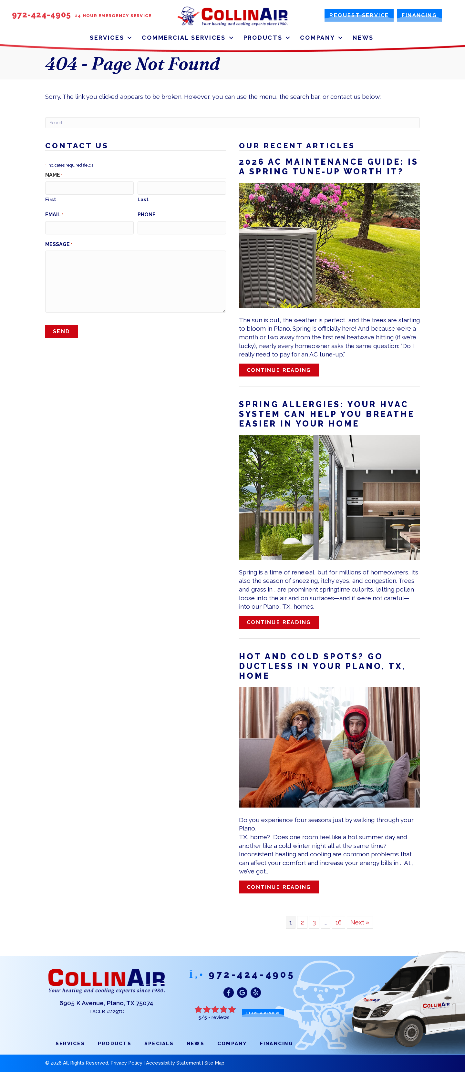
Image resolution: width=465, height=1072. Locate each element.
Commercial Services (183, 37)
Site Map (214, 1063)
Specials (159, 1043)
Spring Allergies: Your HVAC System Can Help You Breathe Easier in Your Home (327, 413)
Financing (276, 1043)
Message (58, 243)
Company (317, 37)
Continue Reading (283, 370)
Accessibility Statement (173, 1063)
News (363, 37)
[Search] (232, 122)
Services (107, 37)
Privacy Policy (126, 1063)
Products (263, 37)
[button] (129, 37)
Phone (147, 214)
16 (339, 922)
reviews (221, 1017)
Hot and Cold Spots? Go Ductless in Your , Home (322, 666)
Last (143, 199)
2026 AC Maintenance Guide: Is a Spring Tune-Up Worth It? (328, 166)
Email (54, 214)
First (50, 199)
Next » (359, 922)
